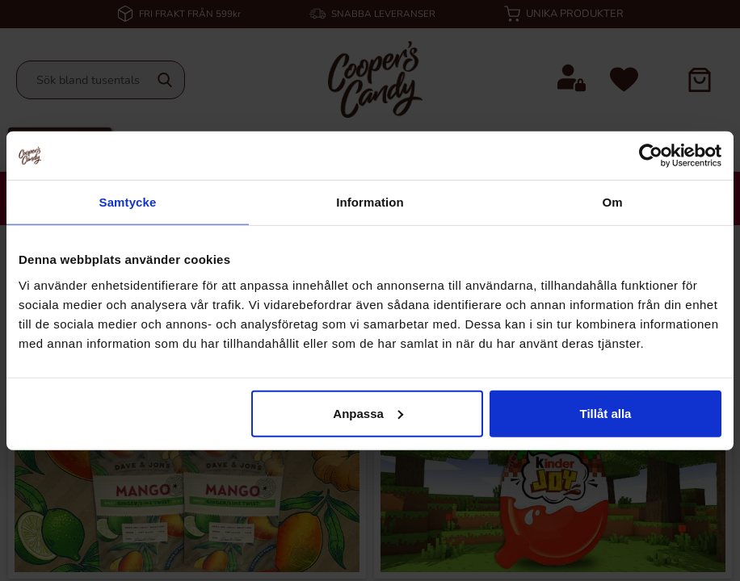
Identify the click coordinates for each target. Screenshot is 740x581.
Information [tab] (370, 202)
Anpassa (368, 413)
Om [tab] (612, 202)
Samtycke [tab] (128, 202)
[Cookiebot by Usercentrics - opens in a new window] (650, 156)
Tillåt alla (605, 413)
